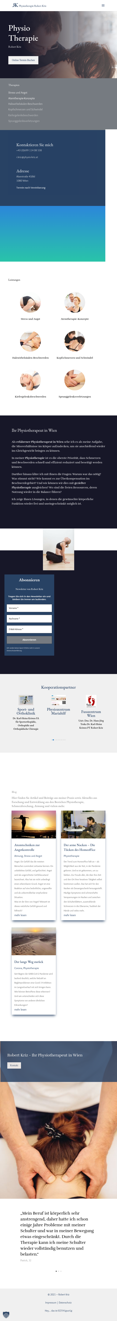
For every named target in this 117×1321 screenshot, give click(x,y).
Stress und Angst (33, 856)
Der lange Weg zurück (28, 962)
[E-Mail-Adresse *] (29, 629)
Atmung (18, 856)
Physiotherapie (31, 968)
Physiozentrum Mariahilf (91, 711)
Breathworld (25, 711)
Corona (18, 968)
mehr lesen (20, 915)
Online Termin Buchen (23, 60)
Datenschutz (65, 1302)
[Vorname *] (29, 608)
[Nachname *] (29, 619)
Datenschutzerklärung (14, 650)
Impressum (50, 1302)
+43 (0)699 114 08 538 (27, 150)
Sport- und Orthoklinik (58, 711)
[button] (51, 739)
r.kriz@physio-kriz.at (26, 157)
